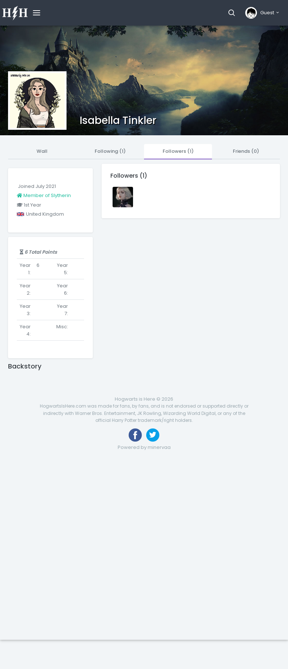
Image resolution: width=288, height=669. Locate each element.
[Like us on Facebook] (135, 435)
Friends (246, 151)
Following (110, 151)
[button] (231, 13)
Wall (42, 151)
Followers (178, 151)
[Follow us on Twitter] (152, 435)
